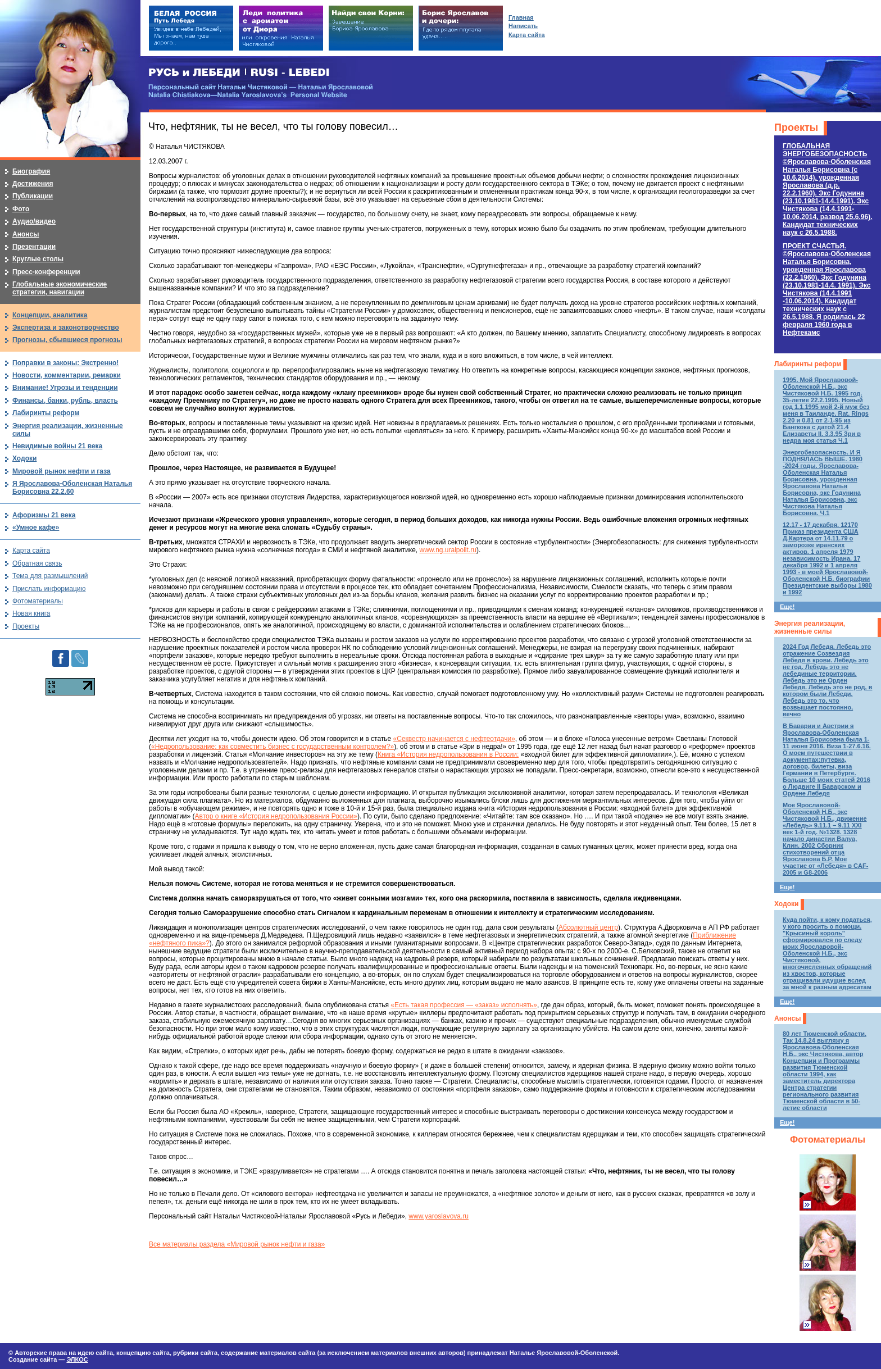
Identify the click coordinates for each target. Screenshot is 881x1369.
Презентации (34, 247)
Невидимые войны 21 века (57, 446)
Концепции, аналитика (50, 315)
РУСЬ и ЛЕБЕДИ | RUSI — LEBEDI (239, 73)
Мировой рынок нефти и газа (61, 471)
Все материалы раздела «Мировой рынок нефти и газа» (237, 1244)
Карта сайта (31, 550)
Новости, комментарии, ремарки (66, 375)
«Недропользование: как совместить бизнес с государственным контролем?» (272, 747)
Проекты (796, 127)
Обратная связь (37, 563)
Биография (31, 171)
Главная (521, 17)
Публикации (32, 196)
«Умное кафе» (35, 527)
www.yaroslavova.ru (438, 1216)
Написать (523, 25)
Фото (20, 209)
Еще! (787, 606)
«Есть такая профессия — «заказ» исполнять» (463, 1005)
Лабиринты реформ (807, 364)
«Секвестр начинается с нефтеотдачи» (454, 739)
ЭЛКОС (77, 1359)
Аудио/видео (34, 221)
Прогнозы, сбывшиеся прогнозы (67, 340)
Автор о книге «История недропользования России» (276, 816)
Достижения (32, 184)
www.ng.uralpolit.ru (448, 550)
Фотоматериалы (827, 1139)
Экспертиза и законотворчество (65, 327)
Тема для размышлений (50, 576)
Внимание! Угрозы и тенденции (65, 388)
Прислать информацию (49, 589)
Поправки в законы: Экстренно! (65, 363)
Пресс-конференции (46, 272)
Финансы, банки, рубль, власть (65, 400)
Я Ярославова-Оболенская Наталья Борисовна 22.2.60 (72, 487)
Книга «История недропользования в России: (448, 754)
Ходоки (786, 904)
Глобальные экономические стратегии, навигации (59, 288)
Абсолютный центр (588, 927)
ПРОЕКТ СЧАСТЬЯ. (827, 289)
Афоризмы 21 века (43, 515)
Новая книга (31, 613)
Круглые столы (37, 259)
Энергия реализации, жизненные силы (809, 627)
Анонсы (787, 1018)
